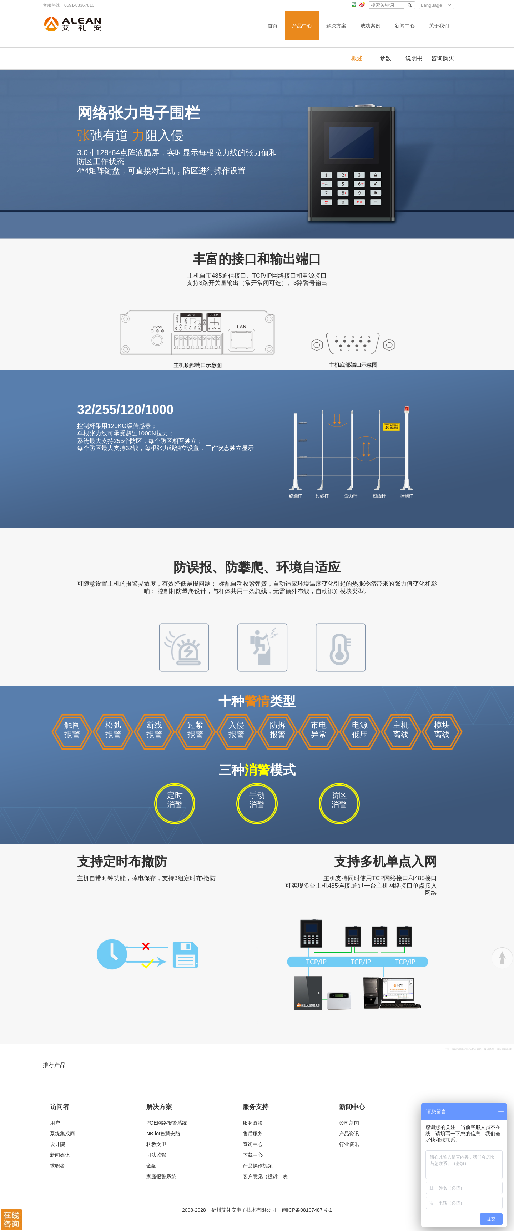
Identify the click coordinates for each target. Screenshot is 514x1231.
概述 (357, 58)
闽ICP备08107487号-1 (307, 1210)
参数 (385, 58)
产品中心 (302, 26)
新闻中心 (405, 26)
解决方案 (336, 26)
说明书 (414, 58)
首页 (273, 26)
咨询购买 (442, 58)
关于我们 (439, 26)
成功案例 (371, 26)
